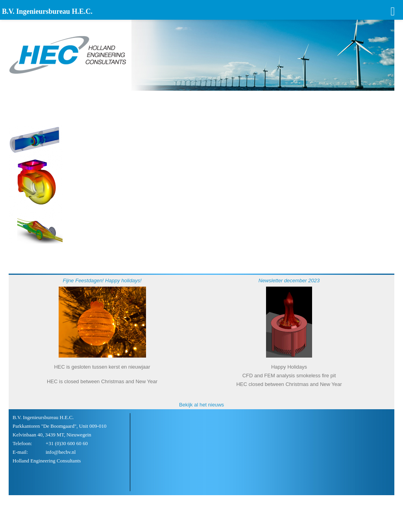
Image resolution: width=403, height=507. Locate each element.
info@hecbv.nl (61, 452)
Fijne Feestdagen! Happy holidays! (102, 280)
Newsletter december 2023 (289, 280)
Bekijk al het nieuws (201, 405)
